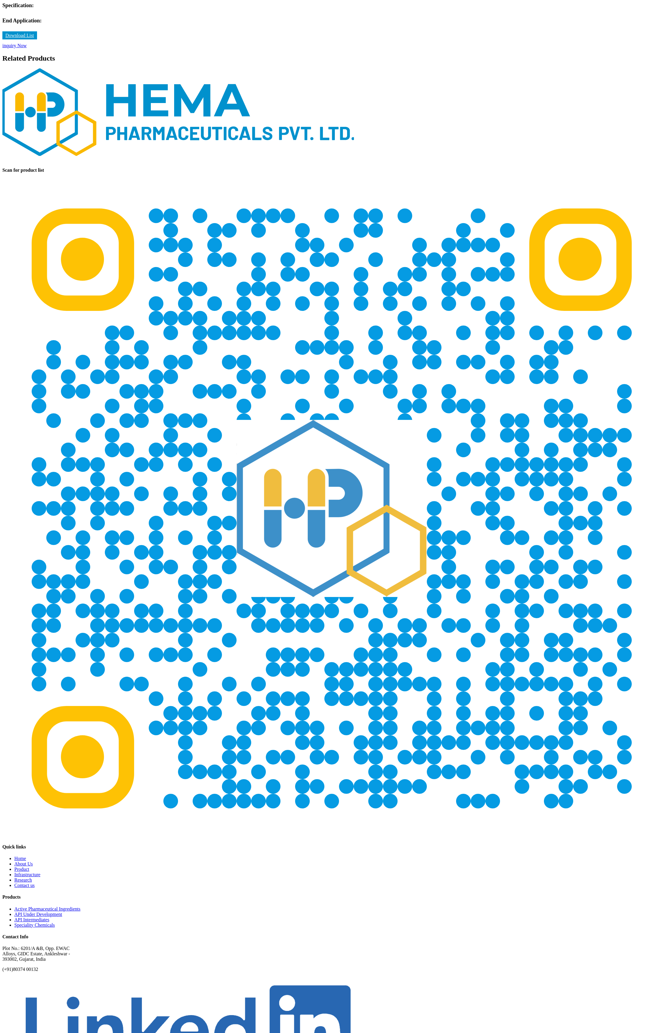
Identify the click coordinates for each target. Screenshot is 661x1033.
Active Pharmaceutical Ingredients (47, 908)
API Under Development (38, 914)
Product (21, 869)
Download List (19, 35)
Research (23, 879)
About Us (23, 863)
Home (20, 858)
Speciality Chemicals (34, 925)
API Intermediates (31, 919)
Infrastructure (27, 874)
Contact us (24, 885)
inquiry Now (14, 45)
